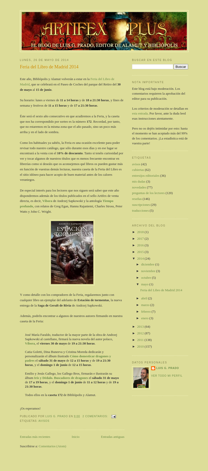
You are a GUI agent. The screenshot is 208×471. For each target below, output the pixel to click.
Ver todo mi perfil (167, 375)
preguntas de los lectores (148, 193)
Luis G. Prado (167, 368)
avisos (43, 420)
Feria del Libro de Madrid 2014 (49, 66)
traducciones (140, 210)
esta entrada (140, 113)
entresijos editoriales (145, 175)
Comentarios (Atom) (52, 446)
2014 (141, 258)
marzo (145, 305)
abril (144, 298)
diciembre (148, 264)
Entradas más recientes (35, 437)
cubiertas (138, 170)
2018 (141, 232)
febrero (146, 311)
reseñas (137, 199)
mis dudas (138, 181)
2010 (141, 346)
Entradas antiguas (112, 437)
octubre (146, 277)
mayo (145, 284)
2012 (141, 333)
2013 (141, 326)
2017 (141, 238)
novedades (139, 187)
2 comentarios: (96, 416)
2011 (141, 340)
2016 (141, 245)
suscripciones (141, 205)
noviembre (148, 271)
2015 (141, 252)
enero (145, 318)
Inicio (75, 437)
